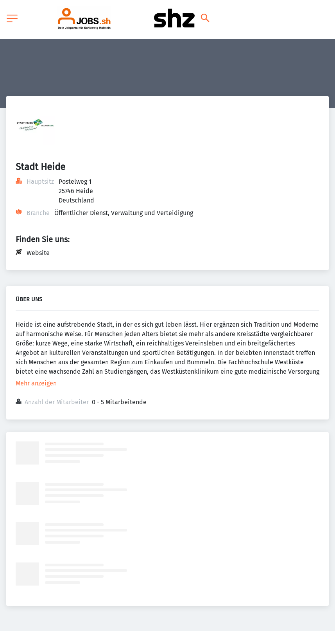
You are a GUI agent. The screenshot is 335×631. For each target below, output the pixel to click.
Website (38, 253)
